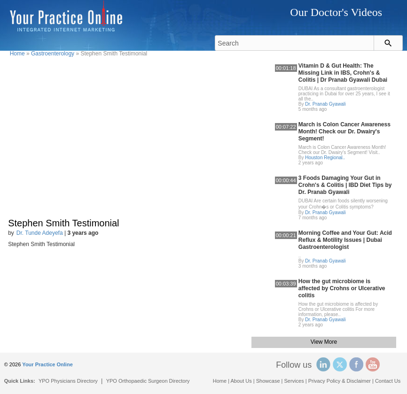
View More (324, 342)
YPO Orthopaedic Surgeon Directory (148, 381)
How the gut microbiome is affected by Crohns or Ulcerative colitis (341, 288)
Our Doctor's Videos (336, 12)
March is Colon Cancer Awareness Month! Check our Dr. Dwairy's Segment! (344, 131)
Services (294, 381)
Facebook (356, 364)
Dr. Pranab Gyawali (325, 104)
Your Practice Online (47, 364)
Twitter (340, 364)
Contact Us (387, 381)
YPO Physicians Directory (68, 381)
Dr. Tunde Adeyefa (39, 233)
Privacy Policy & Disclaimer (339, 381)
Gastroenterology (52, 53)
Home (17, 53)
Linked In (323, 364)
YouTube (373, 364)
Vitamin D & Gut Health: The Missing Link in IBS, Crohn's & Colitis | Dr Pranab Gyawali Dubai (342, 72)
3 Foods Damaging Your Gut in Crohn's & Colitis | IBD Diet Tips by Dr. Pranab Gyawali (345, 185)
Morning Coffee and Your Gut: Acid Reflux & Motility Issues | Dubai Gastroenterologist (345, 240)
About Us (241, 381)
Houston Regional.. (325, 157)
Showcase (268, 381)
